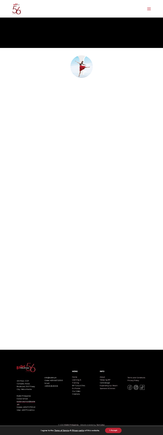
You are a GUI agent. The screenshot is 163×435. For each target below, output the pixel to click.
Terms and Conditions (136, 377)
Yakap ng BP (105, 380)
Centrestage (105, 383)
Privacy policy (78, 430)
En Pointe (76, 388)
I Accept (113, 430)
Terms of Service (61, 430)
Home (74, 377)
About (102, 377)
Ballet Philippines (71, 425)
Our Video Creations (76, 392)
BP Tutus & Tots (78, 385)
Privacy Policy (133, 380)
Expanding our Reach (108, 385)
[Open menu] (149, 8)
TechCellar (100, 425)
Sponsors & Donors (107, 388)
